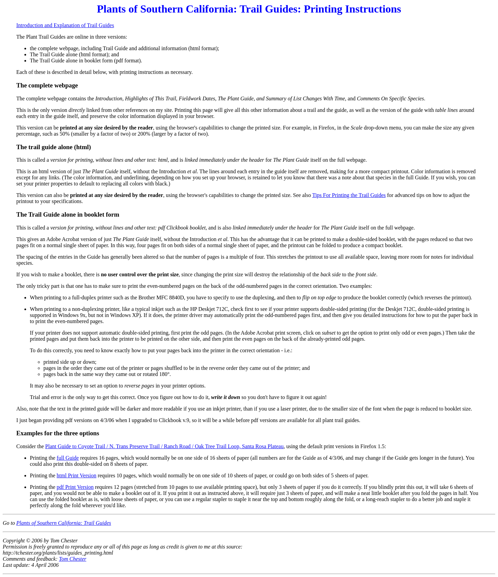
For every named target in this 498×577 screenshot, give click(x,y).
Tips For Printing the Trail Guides (349, 195)
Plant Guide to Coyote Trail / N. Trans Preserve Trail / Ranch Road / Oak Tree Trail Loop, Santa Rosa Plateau (164, 446)
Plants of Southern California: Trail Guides (63, 523)
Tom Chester (72, 559)
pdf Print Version (75, 487)
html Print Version (76, 475)
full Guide (68, 458)
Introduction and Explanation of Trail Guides (65, 25)
